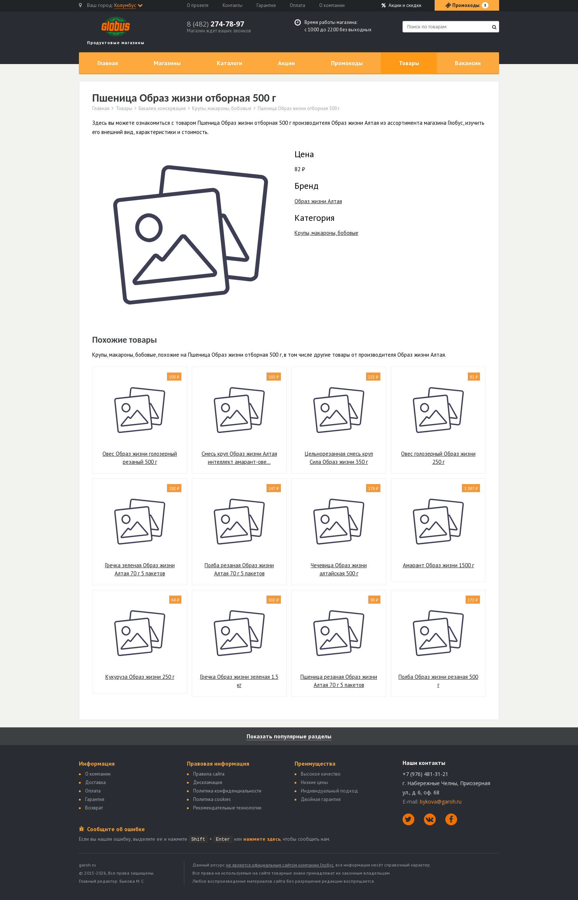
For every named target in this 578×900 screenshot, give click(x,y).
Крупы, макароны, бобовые (221, 108)
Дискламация (207, 782)
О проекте (198, 5)
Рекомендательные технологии (227, 808)
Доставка (95, 782)
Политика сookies (212, 799)
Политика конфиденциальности (227, 791)
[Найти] (494, 27)
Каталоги (229, 63)
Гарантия (266, 5)
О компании (332, 5)
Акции (401, 5)
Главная (107, 63)
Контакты (233, 5)
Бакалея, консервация (162, 108)
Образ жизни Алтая (318, 201)
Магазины (167, 63)
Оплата (297, 5)
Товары (409, 63)
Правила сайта (208, 774)
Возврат (94, 808)
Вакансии (468, 63)
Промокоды (347, 63)
